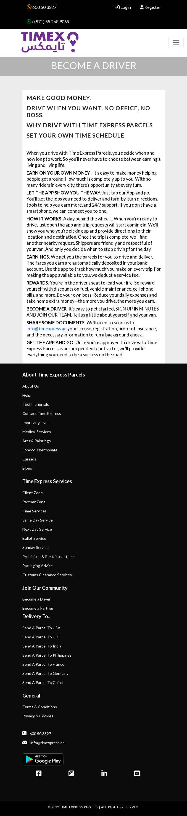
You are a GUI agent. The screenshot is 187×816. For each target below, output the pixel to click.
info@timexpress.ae (47, 328)
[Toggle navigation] (176, 42)
